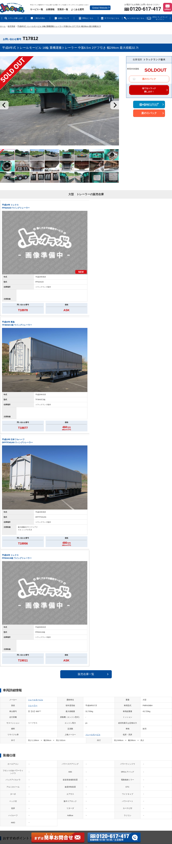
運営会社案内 (14, 770)
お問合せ (167, 7)
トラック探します (15, 18)
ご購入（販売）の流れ (118, 782)
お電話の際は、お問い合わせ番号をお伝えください (143, 570)
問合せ (11, 787)
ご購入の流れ (39, 18)
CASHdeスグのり (66, 782)
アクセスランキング (151, 778)
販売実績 (11, 26)
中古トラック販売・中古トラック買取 (38, 813)
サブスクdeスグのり (67, 778)
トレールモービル (35, 321)
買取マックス (67, 773)
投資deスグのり (88, 773)
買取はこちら (87, 18)
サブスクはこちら (111, 18)
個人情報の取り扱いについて (20, 778)
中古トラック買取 (67, 769)
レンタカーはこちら (136, 18)
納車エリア (147, 769)
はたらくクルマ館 (47, 773)
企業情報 (50, 9)
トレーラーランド (47, 782)
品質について (63, 18)
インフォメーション (117, 773)
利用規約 (12, 791)
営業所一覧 (62, 9)
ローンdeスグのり (47, 786)
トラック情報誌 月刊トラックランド (124, 769)
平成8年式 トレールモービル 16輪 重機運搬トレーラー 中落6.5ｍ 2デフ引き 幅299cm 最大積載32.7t (59, 26)
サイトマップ (14, 783)
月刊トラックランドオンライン (160, 18)
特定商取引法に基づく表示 (120, 791)
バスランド (44, 778)
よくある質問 (77, 9)
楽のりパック (144, 79)
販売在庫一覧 (86, 295)
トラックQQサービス (70, 791)
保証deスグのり (116, 795)
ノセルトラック (88, 769)
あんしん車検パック (48, 795)
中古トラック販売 (45, 769)
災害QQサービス (68, 795)
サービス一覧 (36, 9)
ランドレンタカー (67, 786)
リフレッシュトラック (90, 778)
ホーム (3, 26)
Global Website (100, 8)
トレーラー (32, 327)
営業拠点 (12, 774)
